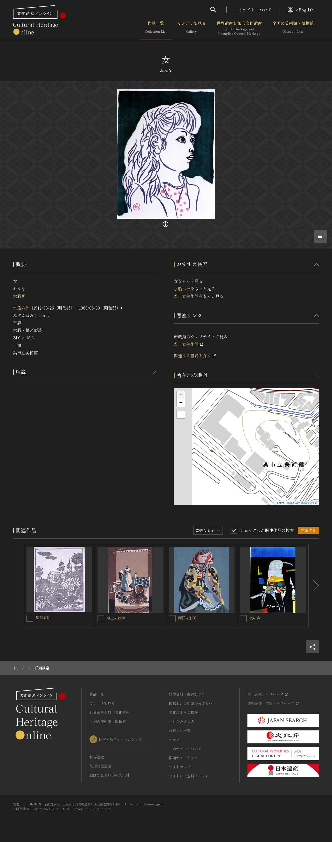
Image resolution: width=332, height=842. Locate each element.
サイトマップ (180, 766)
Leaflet (279, 502)
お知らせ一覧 (180, 730)
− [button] (181, 403)
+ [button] (181, 395)
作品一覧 (156, 28)
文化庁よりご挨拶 (183, 712)
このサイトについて (253, 9)
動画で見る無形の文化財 (109, 775)
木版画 (19, 296)
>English (301, 9)
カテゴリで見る (191, 28)
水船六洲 (21, 308)
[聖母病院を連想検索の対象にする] (29, 618)
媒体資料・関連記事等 (187, 694)
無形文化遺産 (100, 766)
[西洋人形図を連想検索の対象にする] (172, 618)
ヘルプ (174, 739)
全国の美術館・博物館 (293, 28)
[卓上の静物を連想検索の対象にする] (101, 618)
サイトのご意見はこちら (189, 775)
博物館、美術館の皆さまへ (190, 703)
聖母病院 (43, 617)
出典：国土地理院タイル (302, 502)
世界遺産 (96, 756)
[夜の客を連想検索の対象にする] (243, 618)
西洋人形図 (187, 617)
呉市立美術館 (186, 296)
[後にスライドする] (314, 585)
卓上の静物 (116, 617)
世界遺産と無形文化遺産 (239, 28)
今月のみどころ (181, 721)
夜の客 (254, 617)
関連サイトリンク (183, 757)
